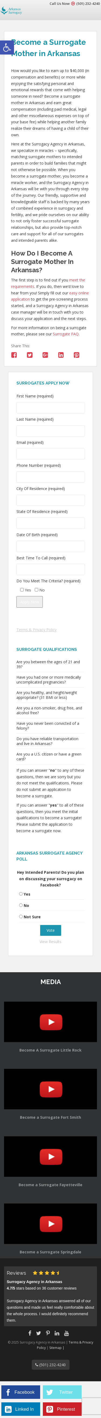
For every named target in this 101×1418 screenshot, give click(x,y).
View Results (50, 941)
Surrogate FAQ (66, 333)
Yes (27, 894)
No (26, 905)
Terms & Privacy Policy (36, 629)
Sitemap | (56, 1347)
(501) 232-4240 (88, 3)
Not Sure (32, 916)
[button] (7, 47)
